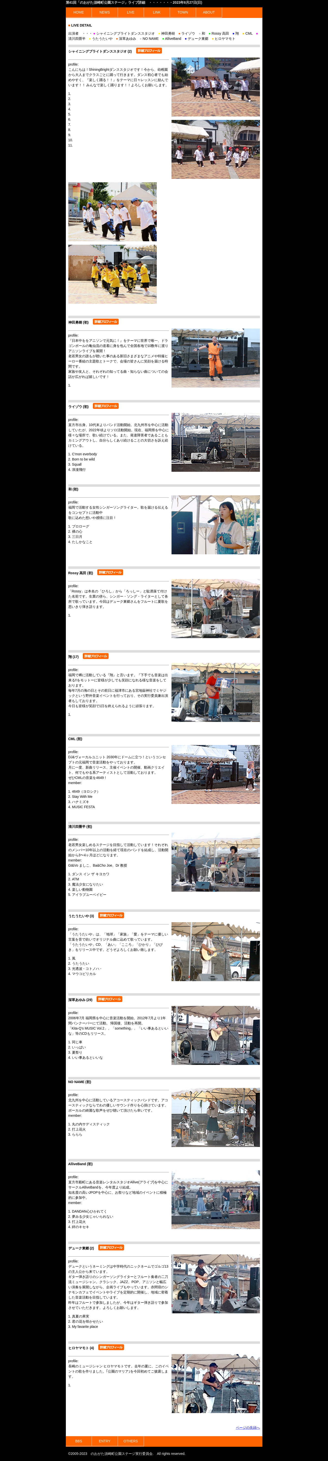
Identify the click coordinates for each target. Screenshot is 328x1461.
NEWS (105, 12)
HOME (78, 12)
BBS (78, 1441)
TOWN (183, 12)
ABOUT (209, 12)
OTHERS (131, 1441)
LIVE (130, 12)
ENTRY (104, 1441)
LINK (156, 12)
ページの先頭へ (248, 1428)
